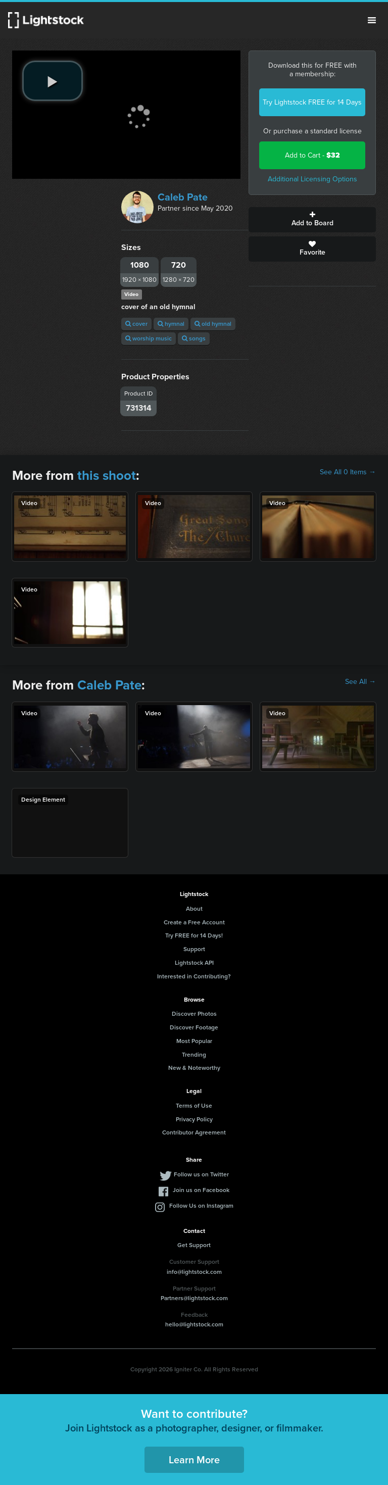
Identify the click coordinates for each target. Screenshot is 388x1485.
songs (194, 338)
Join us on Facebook (201, 1190)
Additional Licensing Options (312, 179)
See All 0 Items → (348, 472)
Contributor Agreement (194, 1132)
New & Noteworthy (194, 1067)
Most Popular (194, 1041)
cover (136, 323)
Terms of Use (194, 1105)
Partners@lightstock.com (194, 1298)
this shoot (106, 475)
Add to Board (312, 219)
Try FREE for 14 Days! (194, 935)
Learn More (194, 1459)
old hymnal (213, 323)
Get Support (194, 1245)
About (194, 908)
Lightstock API (194, 962)
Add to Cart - (312, 155)
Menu (372, 20)
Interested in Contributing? (194, 976)
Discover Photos (194, 1013)
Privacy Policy (194, 1119)
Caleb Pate (183, 197)
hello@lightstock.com (194, 1324)
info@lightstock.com (194, 1271)
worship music (148, 338)
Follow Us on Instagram (201, 1205)
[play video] (52, 81)
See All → (360, 682)
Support (194, 949)
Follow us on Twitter (201, 1174)
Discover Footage (194, 1027)
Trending (194, 1054)
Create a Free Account (194, 922)
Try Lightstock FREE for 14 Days (312, 102)
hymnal (171, 323)
